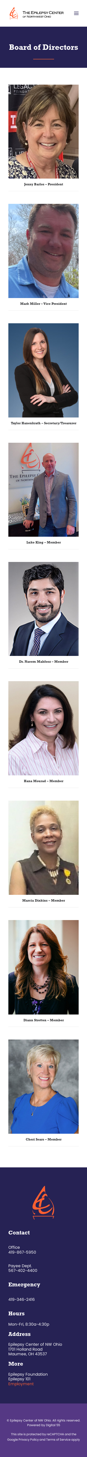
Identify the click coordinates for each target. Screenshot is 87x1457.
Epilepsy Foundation (28, 1374)
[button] (76, 13)
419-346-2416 (21, 1299)
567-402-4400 (22, 1270)
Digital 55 (53, 1425)
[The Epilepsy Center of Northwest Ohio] (36, 13)
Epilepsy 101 (19, 1379)
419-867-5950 (22, 1252)
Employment (21, 1384)
